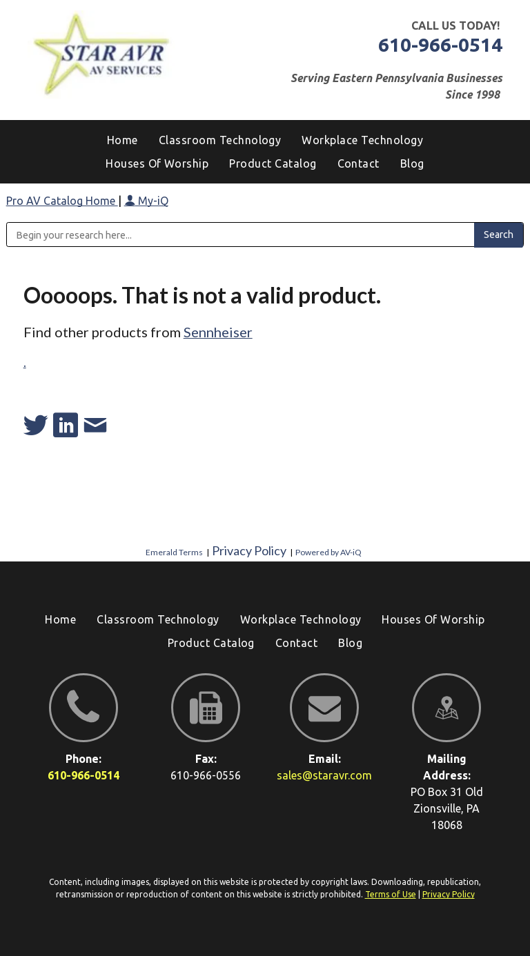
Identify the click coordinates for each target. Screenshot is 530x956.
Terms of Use (390, 894)
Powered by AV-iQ (328, 552)
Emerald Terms (174, 552)
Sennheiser (218, 331)
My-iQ (146, 201)
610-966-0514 (440, 44)
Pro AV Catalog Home (62, 201)
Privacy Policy (249, 550)
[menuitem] (412, 163)
